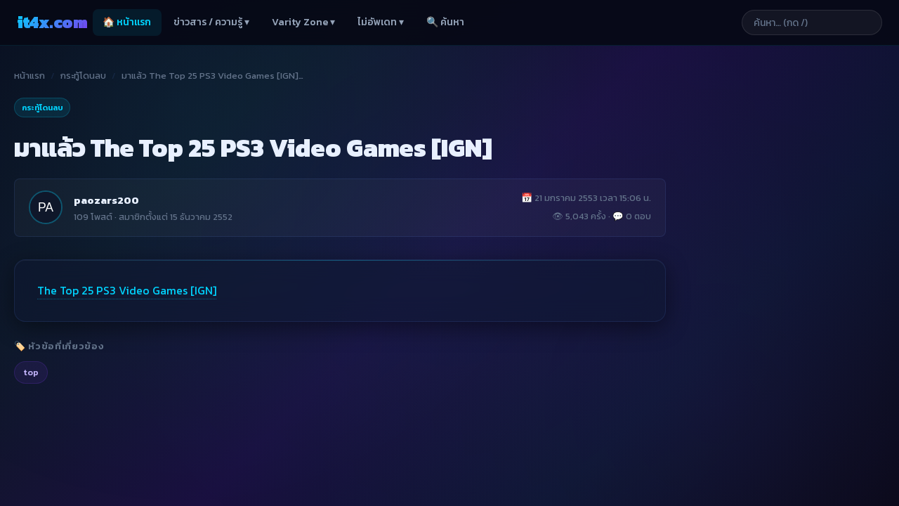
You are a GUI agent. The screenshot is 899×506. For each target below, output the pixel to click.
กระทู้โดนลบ (83, 75)
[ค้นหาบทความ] (812, 22)
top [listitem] (31, 372)
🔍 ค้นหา (445, 22)
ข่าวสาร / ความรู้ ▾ (211, 22)
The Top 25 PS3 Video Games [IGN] (126, 290)
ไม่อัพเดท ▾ (380, 22)
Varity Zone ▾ (303, 22)
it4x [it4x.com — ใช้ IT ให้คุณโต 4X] (52, 22)
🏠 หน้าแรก (127, 22)
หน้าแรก (29, 75)
